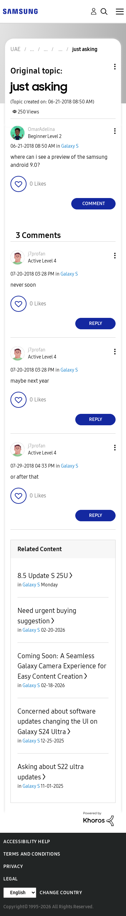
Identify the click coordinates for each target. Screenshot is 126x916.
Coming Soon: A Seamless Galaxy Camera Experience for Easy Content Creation (61, 666)
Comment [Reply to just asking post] (93, 203)
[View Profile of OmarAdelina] (41, 129)
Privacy (13, 866)
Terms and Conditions (31, 854)
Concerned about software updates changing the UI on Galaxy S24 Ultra (57, 721)
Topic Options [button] (103, 66)
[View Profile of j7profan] (36, 254)
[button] (104, 131)
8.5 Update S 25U (42, 576)
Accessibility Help (26, 842)
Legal (10, 879)
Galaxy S (70, 146)
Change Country (61, 893)
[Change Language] (19, 892)
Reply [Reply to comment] (95, 323)
